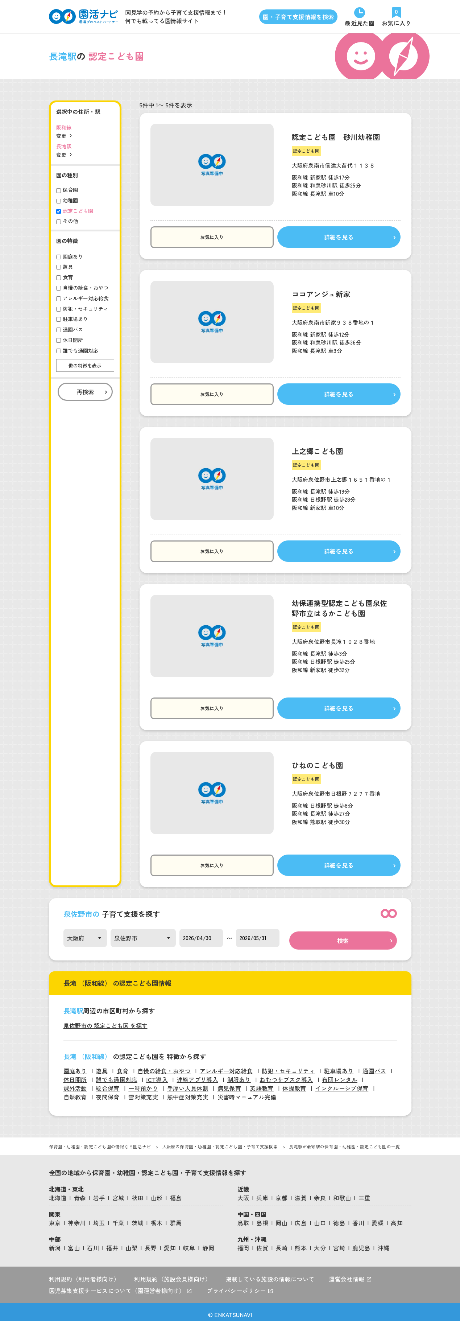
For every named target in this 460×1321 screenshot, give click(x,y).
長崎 (281, 1242)
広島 (301, 1217)
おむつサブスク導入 (286, 1074)
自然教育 (75, 1091)
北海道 (58, 1192)
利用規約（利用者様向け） (84, 1273)
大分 (320, 1242)
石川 (93, 1242)
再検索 (85, 391)
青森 (80, 1192)
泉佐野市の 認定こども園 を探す (105, 1020)
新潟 (55, 1242)
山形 (157, 1192)
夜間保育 (107, 1091)
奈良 (320, 1192)
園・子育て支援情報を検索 (298, 16)
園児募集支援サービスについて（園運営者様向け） (120, 1285)
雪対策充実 (143, 1091)
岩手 (99, 1192)
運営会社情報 (350, 1273)
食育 (123, 1065)
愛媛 (378, 1217)
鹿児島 (361, 1242)
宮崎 (339, 1242)
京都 (281, 1192)
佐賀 (262, 1242)
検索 (343, 935)
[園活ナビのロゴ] (83, 16)
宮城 (118, 1192)
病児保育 (229, 1083)
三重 (364, 1192)
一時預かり (143, 1083)
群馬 (176, 1217)
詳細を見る (318, 237)
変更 (61, 135)
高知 (397, 1217)
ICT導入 (157, 1074)
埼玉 (99, 1217)
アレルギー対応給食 (226, 1065)
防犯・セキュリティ (288, 1065)
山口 (320, 1217)
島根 (262, 1217)
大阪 (243, 1192)
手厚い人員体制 (187, 1083)
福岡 (243, 1242)
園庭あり (75, 1065)
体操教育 (294, 1083)
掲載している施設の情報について (270, 1273)
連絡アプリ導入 (197, 1074)
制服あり (239, 1074)
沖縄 (384, 1242)
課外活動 (75, 1083)
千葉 (118, 1217)
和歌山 (342, 1192)
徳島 (339, 1217)
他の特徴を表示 (85, 365)
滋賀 (301, 1192)
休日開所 (75, 1074)
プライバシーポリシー (240, 1285)
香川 (358, 1217)
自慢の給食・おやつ (164, 1065)
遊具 (102, 1065)
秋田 (138, 1192)
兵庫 (262, 1192)
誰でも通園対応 (116, 1074)
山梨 (131, 1242)
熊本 (301, 1242)
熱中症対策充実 (187, 1091)
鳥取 (243, 1217)
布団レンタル (339, 1074)
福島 (176, 1192)
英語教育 (261, 1083)
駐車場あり (339, 1065)
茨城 (138, 1217)
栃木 (157, 1217)
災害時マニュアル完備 (247, 1091)
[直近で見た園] (359, 16)
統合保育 (107, 1083)
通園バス (374, 1065)
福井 (112, 1242)
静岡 (208, 1242)
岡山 (281, 1217)
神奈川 (77, 1217)
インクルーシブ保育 (341, 1083)
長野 (151, 1242)
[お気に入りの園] (396, 16)
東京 (55, 1217)
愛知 (170, 1242)
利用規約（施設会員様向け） (172, 1273)
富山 (74, 1242)
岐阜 (189, 1242)
